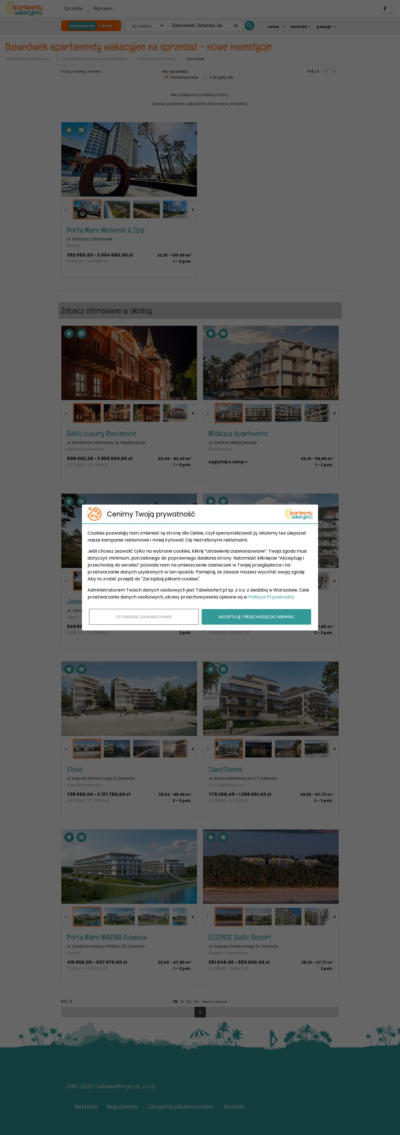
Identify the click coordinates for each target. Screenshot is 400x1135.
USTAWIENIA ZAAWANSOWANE (144, 617)
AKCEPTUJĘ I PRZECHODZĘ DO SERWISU (256, 617)
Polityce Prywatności (271, 597)
